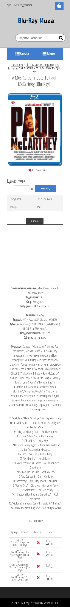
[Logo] (35, 22)
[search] (61, 38)
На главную (17, 65)
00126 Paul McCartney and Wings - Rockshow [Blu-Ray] (20, 566)
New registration (23, 5)
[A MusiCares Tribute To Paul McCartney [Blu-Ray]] (35, 94)
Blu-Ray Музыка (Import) (39, 65)
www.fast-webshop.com (46, 603)
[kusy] (21, 188)
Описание (34, 221)
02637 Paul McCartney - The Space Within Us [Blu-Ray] (19, 553)
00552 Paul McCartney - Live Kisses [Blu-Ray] (20, 542)
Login (8, 5)
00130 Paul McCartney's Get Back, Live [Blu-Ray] (20, 577)
